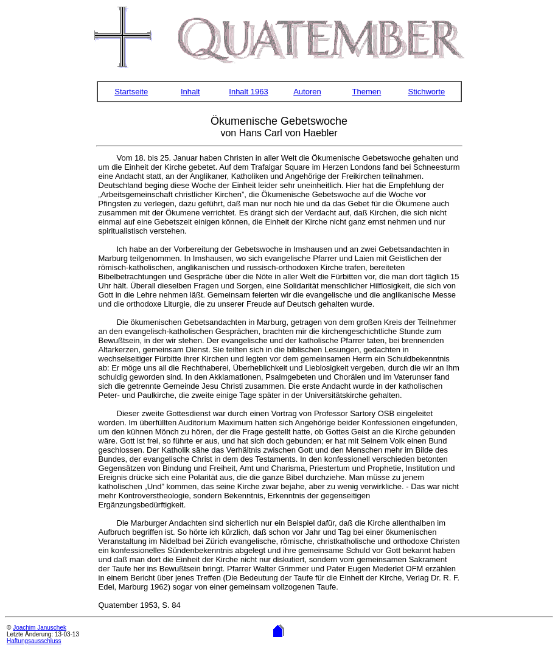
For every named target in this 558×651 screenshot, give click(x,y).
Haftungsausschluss (34, 641)
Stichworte (426, 91)
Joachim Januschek (39, 627)
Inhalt (190, 91)
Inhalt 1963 (248, 91)
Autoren (307, 91)
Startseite (131, 91)
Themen (367, 91)
